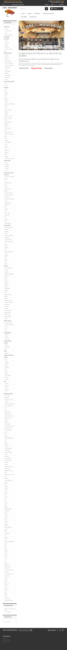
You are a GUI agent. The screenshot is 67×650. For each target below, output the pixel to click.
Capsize (6, 114)
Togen (6, 519)
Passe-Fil (6, 464)
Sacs (5, 381)
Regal (6, 582)
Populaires (48, 68)
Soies (6, 200)
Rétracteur (7, 47)
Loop (5, 243)
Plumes (6, 488)
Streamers (6, 272)
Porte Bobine (7, 456)
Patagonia (6, 111)
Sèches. (6, 278)
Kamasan (6, 521)
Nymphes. (6, 282)
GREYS (6, 379)
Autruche (6, 496)
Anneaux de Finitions (9, 63)
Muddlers (6, 290)
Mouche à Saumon (8, 294)
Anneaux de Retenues (9, 65)
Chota (6, 95)
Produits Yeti (6, 26)
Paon (5, 500)
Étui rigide (7, 237)
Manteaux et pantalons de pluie (9, 135)
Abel (6, 359)
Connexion (61, 4)
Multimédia (24, 16)
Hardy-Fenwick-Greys (9, 251)
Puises (5, 351)
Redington (6, 231)
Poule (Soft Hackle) (8, 509)
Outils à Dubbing (8, 458)
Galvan (6, 361)
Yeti (5, 170)
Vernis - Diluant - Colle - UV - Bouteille (9, 574)
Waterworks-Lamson (8, 132)
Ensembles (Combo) (9, 227)
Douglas (6, 259)
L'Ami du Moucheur (8, 109)
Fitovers (6, 345)
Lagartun (6, 563)
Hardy (6, 365)
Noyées (6, 296)
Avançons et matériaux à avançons (9, 177)
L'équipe (29, 13)
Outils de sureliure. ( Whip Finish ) (9, 475)
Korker (6, 97)
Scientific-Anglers (8, 182)
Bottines (6, 93)
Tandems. (6, 286)
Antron (6, 409)
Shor (6, 328)
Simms (6, 91)
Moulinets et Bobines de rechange (9, 356)
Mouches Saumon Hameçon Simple (7, 311)
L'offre (23, 13)
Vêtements (6, 87)
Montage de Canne (8, 53)
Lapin (6, 545)
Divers (6, 79)
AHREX (6, 529)
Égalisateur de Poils (8, 470)
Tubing (6, 419)
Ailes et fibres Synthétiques (7, 396)
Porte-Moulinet (8, 71)
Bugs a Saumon (8, 314)
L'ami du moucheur (8, 322)
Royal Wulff (7, 205)
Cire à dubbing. (7, 424)
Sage (5, 257)
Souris (6, 292)
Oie (5, 494)
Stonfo (6, 596)
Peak (5, 592)
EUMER (6, 486)
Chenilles (7, 401)
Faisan (6, 502)
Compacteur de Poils (8, 466)
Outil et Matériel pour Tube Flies (8, 481)
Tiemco (6, 515)
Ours (5, 547)
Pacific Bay (7, 59)
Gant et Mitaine (8, 128)
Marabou (6, 507)
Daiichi (6, 523)
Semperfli (6, 444)
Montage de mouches (8, 393)
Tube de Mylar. (7, 565)
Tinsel (6, 557)
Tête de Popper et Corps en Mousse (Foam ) (9, 416)
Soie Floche (7, 533)
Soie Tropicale (7, 213)
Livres (6, 85)
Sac (6, 32)
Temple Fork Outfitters (9, 235)
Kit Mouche (7, 598)
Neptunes (7, 276)
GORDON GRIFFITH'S (9, 438)
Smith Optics (7, 347)
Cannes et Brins (7, 225)
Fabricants (7, 617)
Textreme (6, 446)
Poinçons (6, 462)
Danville (6, 537)
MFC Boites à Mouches (9, 324)
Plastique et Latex (8, 413)
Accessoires (6, 38)
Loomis (6, 107)
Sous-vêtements (8, 142)
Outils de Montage (8, 452)
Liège (6, 69)
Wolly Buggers (7, 288)
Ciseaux (6, 454)
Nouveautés (23, 68)
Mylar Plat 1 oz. (7, 567)
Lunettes (6, 342)
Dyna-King (7, 584)
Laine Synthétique (8, 448)
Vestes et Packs (7, 160)
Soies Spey (7, 215)
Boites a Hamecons (8, 527)
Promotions (33, 16)
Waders (6, 146)
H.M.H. (6, 484)
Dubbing (6, 421)
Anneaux (6, 55)
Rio (5, 180)
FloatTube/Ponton (7, 332)
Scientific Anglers (8, 223)
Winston (6, 245)
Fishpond (7, 164)
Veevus (6, 442)
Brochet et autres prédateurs (7, 189)
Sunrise (6, 586)
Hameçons (7, 511)
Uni (5, 535)
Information (8, 605)
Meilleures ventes (6, 641)
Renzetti (6, 590)
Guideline (6, 99)
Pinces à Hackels (8, 460)
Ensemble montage (8, 600)
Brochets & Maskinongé (9, 274)
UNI (5, 434)
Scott (5, 261)
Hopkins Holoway (8, 61)
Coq (5, 498)
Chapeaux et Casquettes (9, 103)
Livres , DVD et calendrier (9, 81)
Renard (6, 549)
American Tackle (8, 75)
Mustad (6, 513)
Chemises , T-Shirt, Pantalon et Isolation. (8, 117)
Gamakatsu (7, 525)
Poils (6, 539)
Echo (5, 249)
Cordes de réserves (8, 192)
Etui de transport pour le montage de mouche (9, 427)
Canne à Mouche (8, 239)
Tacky (6, 326)
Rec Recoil (7, 57)
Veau (5, 543)
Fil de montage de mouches (8, 431)
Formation (37, 13)
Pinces (6, 45)
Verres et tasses (8, 30)
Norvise (6, 594)
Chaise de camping (8, 34)
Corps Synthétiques (8, 405)
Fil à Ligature (7, 67)
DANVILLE (7, 436)
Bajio (6, 349)
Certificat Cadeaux (7, 340)
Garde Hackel (7, 468)
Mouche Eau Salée (8, 300)
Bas (6, 89)
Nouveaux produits (6, 640)
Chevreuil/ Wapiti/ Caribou (9, 541)
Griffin (6, 588)
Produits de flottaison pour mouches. (8, 303)
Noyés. (6, 280)
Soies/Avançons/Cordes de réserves (9, 173)
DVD (6, 83)
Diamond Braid (7, 411)
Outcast (6, 336)
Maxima (6, 186)
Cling (6, 330)
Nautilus (6, 377)
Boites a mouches (7, 320)
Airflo (5, 184)
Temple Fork (7, 77)
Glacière (6, 28)
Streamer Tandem (8, 316)
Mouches (6, 265)
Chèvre (6, 553)
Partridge (6, 517)
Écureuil (6, 551)
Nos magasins (8, 611)
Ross (6, 369)
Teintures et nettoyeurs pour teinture (9, 570)
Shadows (7, 306)
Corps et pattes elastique (9, 403)
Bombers (6, 298)
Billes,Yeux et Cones (9, 399)
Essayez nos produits (48, 13)
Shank (6, 531)
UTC (5, 407)
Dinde (6, 490)
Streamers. (7, 284)
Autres (6, 40)
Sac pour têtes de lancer (9, 198)
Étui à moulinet (8, 375)
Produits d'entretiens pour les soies (8, 195)
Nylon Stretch (7, 450)
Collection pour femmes (9, 158)
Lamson (6, 233)
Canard (6, 492)
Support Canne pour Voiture (8, 50)
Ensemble (6, 478)
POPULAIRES (7, 36)
